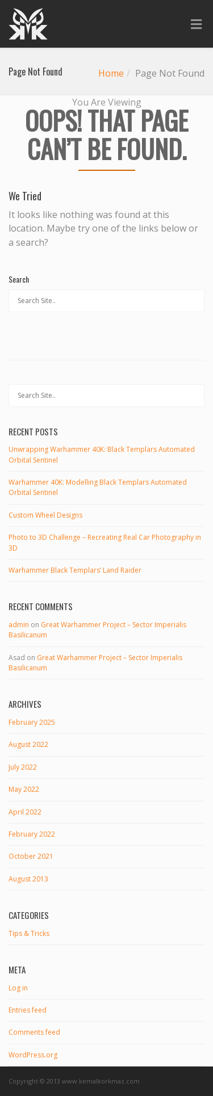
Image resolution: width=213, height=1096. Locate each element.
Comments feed (34, 1032)
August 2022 (28, 744)
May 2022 (24, 789)
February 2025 (32, 722)
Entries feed (28, 1010)
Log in (18, 988)
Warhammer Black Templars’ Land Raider (75, 570)
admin (19, 624)
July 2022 (23, 767)
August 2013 (28, 879)
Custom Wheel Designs (45, 515)
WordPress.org (33, 1055)
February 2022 (32, 834)
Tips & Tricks (29, 933)
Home (111, 73)
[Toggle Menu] (196, 24)
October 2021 (31, 856)
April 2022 (25, 812)
